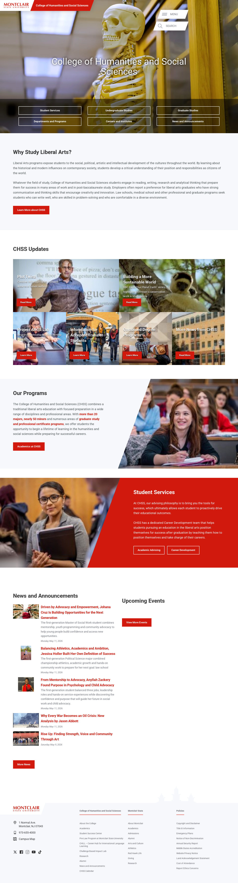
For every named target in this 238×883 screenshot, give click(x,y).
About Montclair (135, 823)
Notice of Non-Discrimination (189, 838)
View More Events (136, 622)
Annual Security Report (187, 843)
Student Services (50, 110)
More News (23, 764)
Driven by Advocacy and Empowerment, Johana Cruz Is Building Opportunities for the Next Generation (76, 612)
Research (84, 856)
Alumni (83, 861)
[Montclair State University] (16, 5)
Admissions (133, 833)
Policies (180, 811)
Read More (25, 302)
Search (224, 25)
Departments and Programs (50, 121)
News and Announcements (188, 121)
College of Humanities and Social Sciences (62, 5)
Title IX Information (185, 828)
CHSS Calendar (87, 871)
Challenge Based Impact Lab (93, 851)
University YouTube (34, 852)
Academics (85, 828)
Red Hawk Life (134, 853)
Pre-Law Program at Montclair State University (101, 838)
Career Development (183, 550)
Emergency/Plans (184, 833)
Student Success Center (91, 833)
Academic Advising (149, 550)
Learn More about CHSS (31, 209)
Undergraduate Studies (119, 110)
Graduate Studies (188, 110)
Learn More (26, 355)
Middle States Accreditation (189, 848)
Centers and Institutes (119, 121)
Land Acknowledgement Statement (192, 858)
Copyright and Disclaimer (188, 823)
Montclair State (135, 811)
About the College (88, 823)
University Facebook (21, 852)
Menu (227, 14)
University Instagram (27, 852)
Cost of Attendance (185, 863)
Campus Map (24, 839)
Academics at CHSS (28, 446)
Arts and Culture (135, 843)
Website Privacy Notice (187, 853)
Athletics (132, 848)
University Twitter (15, 852)
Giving (131, 858)
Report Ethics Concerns (187, 868)
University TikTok (40, 852)
